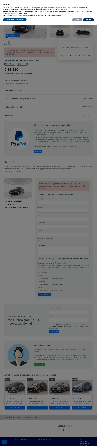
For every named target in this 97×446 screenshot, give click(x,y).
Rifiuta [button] (77, 19)
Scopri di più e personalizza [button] (14, 19)
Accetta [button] (88, 19)
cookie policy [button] (63, 9)
